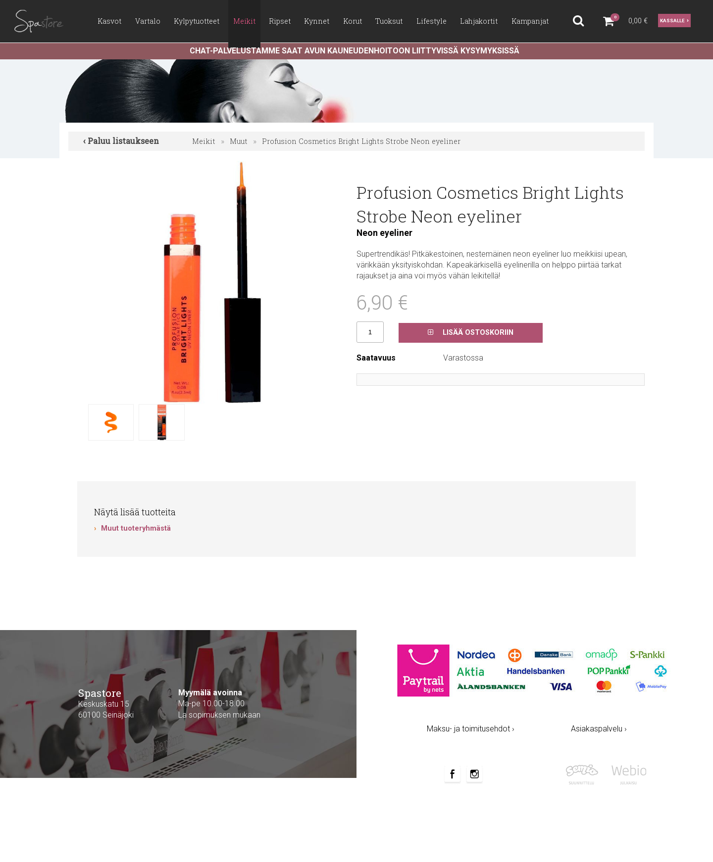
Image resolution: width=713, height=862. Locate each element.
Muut (239, 141)
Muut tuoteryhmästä (136, 528)
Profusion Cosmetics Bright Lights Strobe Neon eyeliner (361, 141)
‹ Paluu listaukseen (121, 141)
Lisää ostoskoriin (470, 332)
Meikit (203, 141)
